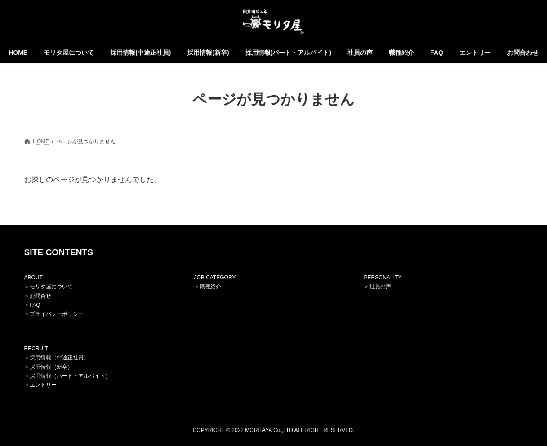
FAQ (35, 305)
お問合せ (40, 296)
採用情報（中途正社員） (59, 358)
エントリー (43, 385)
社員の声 (380, 287)
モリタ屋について (51, 287)
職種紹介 (210, 287)
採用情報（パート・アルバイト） (70, 376)
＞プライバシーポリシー (54, 314)
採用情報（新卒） (51, 367)
